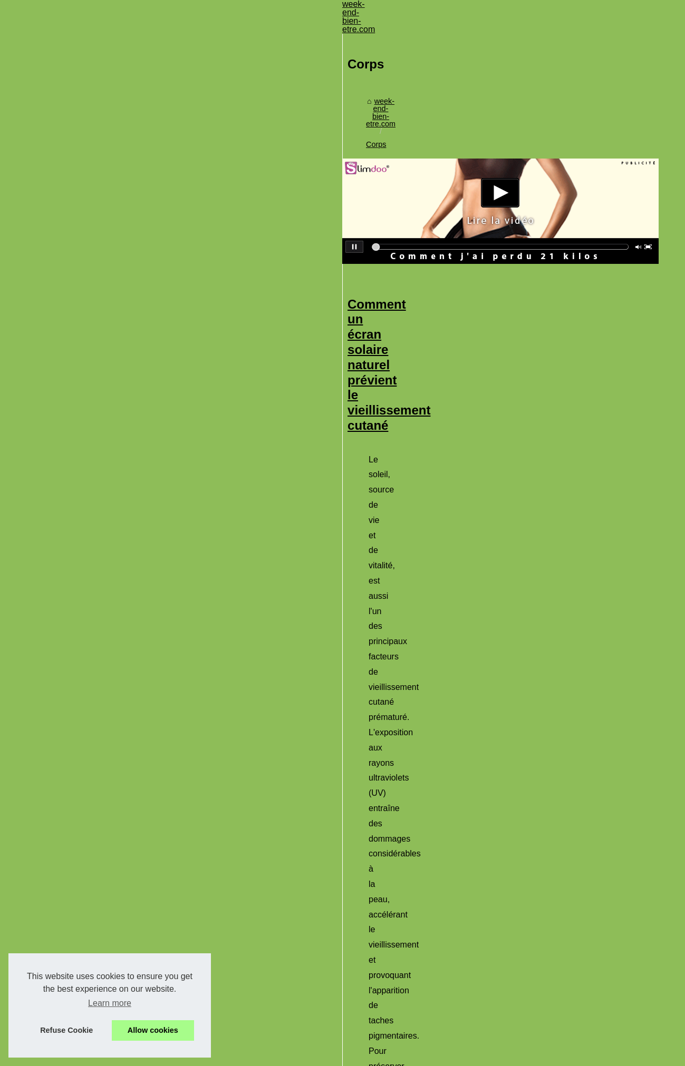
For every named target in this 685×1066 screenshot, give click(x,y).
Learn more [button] (109, 1003)
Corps (316, 81)
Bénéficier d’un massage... (84, 566)
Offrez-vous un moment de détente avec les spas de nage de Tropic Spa (406, 548)
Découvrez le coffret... (76, 495)
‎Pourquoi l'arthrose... (74, 612)
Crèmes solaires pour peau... (88, 636)
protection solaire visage (535, 321)
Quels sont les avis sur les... (87, 472)
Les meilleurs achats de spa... (90, 589)
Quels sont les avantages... (85, 659)
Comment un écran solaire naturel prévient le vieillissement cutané (391, 241)
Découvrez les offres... (77, 449)
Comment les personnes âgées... (95, 843)
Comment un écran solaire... (87, 773)
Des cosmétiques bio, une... (86, 542)
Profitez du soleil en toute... (85, 797)
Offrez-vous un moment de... (88, 820)
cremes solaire (527, 482)
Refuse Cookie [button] (66, 1030)
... (591, 321)
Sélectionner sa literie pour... (88, 392)
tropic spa (251, 627)
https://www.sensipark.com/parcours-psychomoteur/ (310, 788)
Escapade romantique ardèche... (94, 716)
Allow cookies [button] (153, 1030)
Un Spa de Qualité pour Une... (90, 519)
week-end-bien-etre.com (256, 81)
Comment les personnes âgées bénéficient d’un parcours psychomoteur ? (413, 694)
